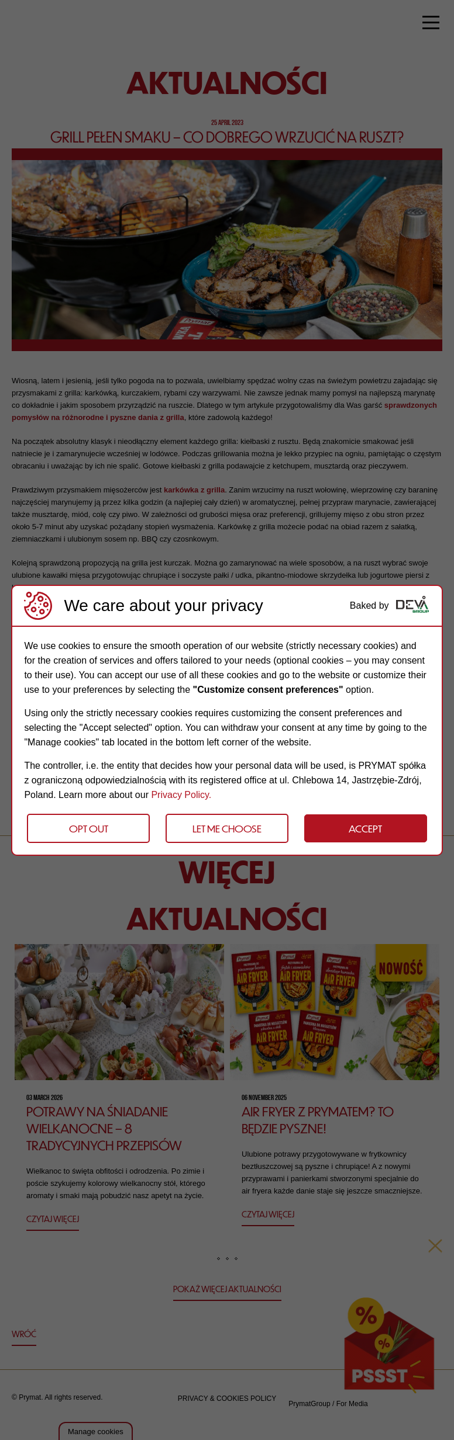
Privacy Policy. (181, 795)
